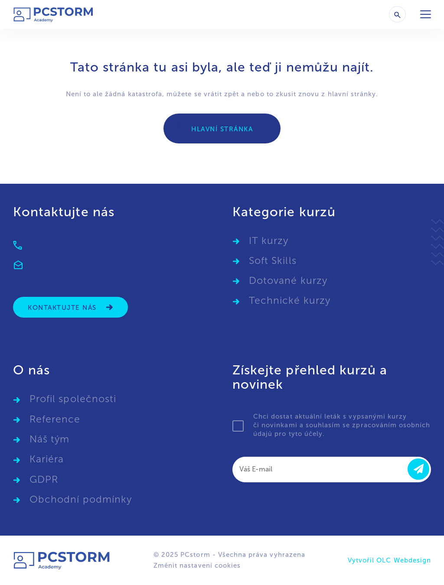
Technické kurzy (289, 300)
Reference (54, 419)
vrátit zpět (221, 94)
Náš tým (49, 439)
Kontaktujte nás (70, 307)
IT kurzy (268, 240)
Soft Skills (273, 260)
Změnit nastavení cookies (197, 565)
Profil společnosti (72, 398)
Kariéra (46, 459)
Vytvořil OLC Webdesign (389, 560)
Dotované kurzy (288, 280)
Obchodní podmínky (80, 499)
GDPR (43, 479)
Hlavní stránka (222, 129)
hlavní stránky (352, 94)
